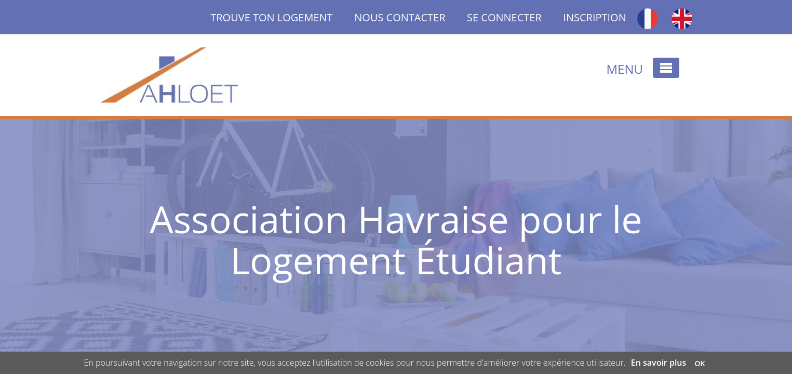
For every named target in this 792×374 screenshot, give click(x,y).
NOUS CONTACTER (399, 17)
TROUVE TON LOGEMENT (282, 17)
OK (699, 363)
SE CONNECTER (504, 17)
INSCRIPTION (594, 17)
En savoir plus (659, 362)
